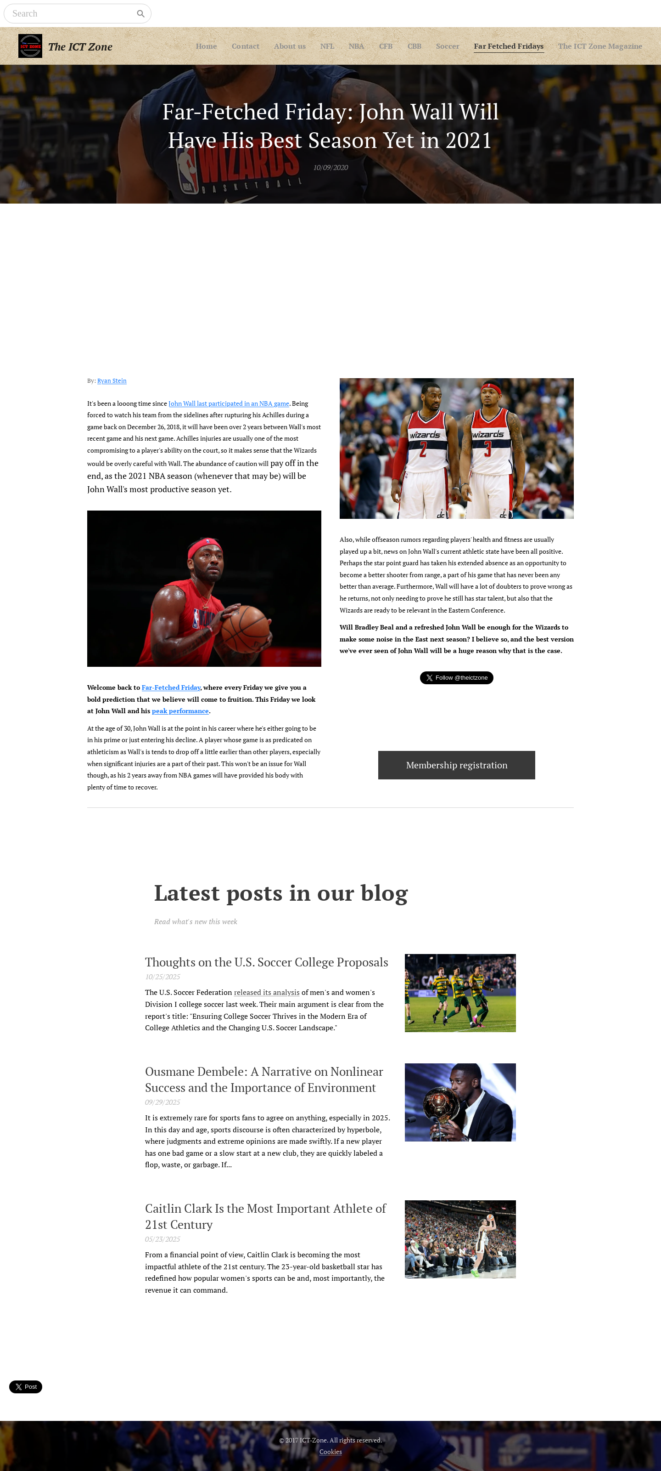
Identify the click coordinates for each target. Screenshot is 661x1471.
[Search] (71, 13)
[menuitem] (245, 45)
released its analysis (267, 992)
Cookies (330, 1451)
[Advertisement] (330, 272)
